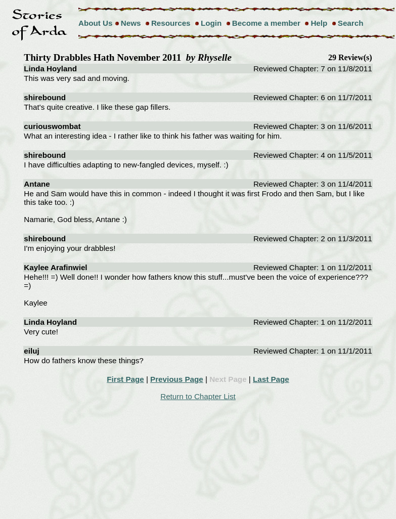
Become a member (266, 23)
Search (351, 23)
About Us (95, 23)
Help (319, 23)
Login (211, 23)
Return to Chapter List (198, 396)
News (131, 23)
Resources (171, 23)
